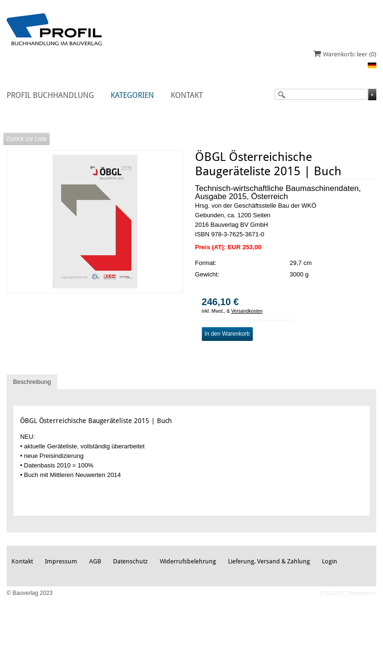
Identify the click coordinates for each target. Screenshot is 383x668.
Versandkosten (247, 311)
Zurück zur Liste (26, 139)
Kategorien (132, 95)
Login (329, 561)
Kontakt (187, 95)
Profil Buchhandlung (50, 95)
